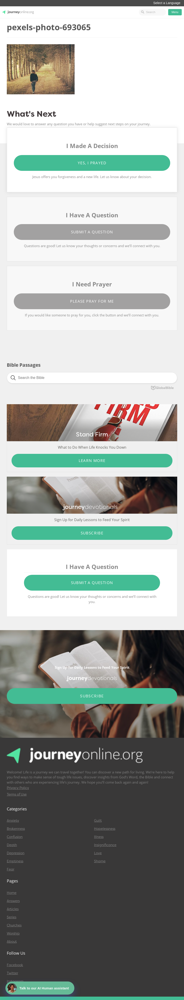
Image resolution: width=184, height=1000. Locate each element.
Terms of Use (17, 794)
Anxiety (13, 820)
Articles (13, 909)
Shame (100, 861)
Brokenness (16, 828)
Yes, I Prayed (92, 162)
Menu (175, 12)
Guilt (98, 820)
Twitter (12, 973)
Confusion (15, 837)
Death (12, 845)
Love (98, 853)
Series (11, 917)
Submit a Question (92, 231)
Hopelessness (104, 828)
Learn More (92, 460)
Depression (15, 853)
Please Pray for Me (92, 301)
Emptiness (15, 861)
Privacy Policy (18, 788)
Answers (13, 901)
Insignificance (105, 845)
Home (12, 893)
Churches (14, 925)
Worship (13, 933)
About (12, 941)
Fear (10, 869)
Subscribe (92, 533)
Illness (99, 837)
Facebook (15, 965)
